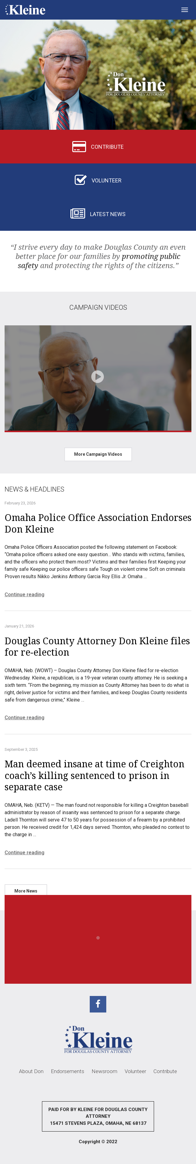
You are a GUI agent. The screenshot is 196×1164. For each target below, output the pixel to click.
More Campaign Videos (98, 454)
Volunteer (135, 1071)
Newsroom (104, 1071)
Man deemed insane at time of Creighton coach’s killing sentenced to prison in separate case (94, 775)
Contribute (165, 1071)
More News (25, 891)
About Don (31, 1071)
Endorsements (67, 1071)
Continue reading (24, 594)
